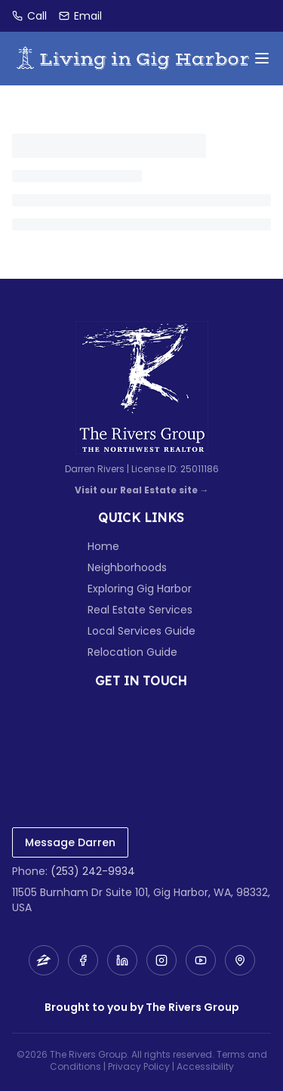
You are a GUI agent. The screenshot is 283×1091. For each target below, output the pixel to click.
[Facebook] (83, 960)
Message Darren (70, 842)
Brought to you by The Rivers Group (142, 1007)
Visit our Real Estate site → (142, 490)
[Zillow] (44, 960)
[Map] (240, 960)
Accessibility (205, 1066)
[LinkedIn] (122, 960)
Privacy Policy (139, 1066)
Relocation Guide (132, 652)
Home (103, 546)
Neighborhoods (127, 567)
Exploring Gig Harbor (140, 588)
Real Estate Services (140, 609)
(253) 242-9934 (93, 871)
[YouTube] (201, 960)
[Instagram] (161, 960)
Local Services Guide (141, 630)
